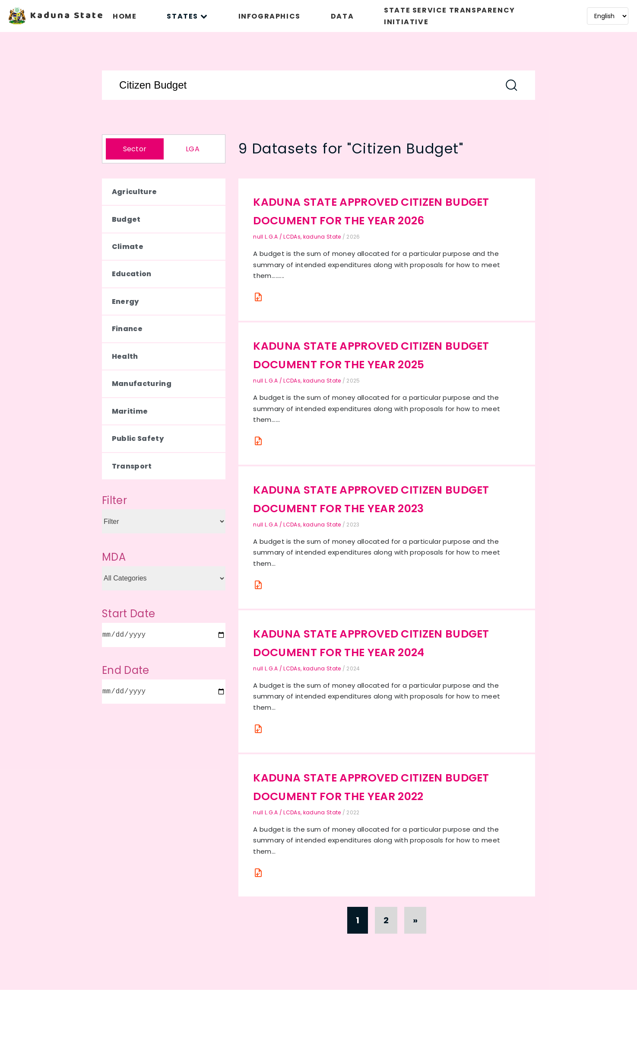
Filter (114, 500)
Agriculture (134, 192)
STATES (187, 16)
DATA (342, 16)
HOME (124, 16)
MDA (114, 557)
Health (125, 356)
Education (132, 274)
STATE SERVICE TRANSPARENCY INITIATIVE (449, 16)
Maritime (130, 411)
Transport (132, 466)
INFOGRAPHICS (269, 16)
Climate (127, 247)
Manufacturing (141, 384)
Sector (135, 149)
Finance (127, 329)
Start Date (128, 613)
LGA (193, 149)
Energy (125, 301)
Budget (126, 219)
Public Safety (138, 438)
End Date (125, 670)
